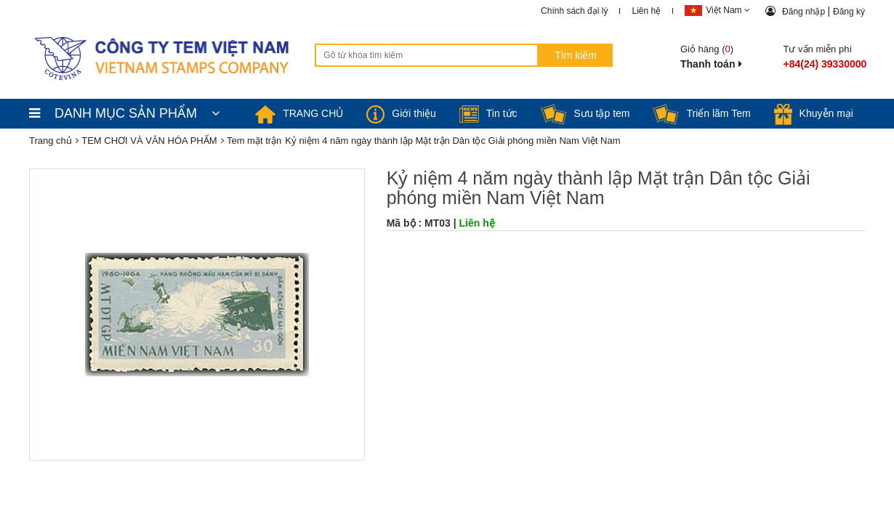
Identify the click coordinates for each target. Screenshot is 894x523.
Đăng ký (849, 12)
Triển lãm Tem (701, 113)
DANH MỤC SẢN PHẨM (124, 113)
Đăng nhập (804, 12)
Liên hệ (646, 11)
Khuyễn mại (813, 113)
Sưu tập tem (585, 113)
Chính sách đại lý (574, 11)
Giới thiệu (401, 113)
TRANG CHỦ (299, 113)
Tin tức (488, 113)
